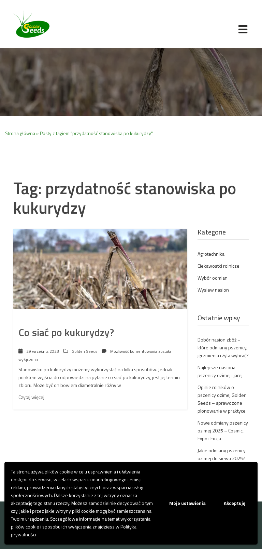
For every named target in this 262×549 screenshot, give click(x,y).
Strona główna (20, 133)
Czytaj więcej (31, 397)
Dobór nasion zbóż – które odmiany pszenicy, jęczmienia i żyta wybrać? (223, 347)
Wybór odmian (213, 277)
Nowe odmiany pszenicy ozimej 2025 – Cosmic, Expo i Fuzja (223, 430)
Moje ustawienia (187, 503)
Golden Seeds (84, 351)
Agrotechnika (211, 253)
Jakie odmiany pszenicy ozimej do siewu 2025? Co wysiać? (222, 458)
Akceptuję (234, 503)
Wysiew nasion (213, 289)
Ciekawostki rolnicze (218, 265)
